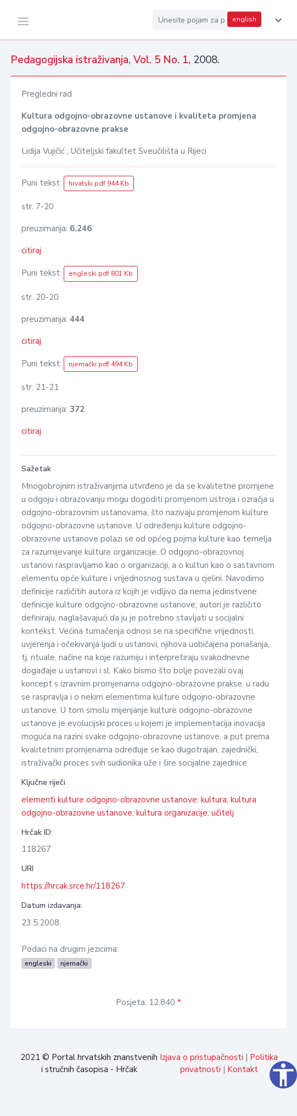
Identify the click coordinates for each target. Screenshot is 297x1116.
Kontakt (242, 1069)
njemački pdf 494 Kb (101, 364)
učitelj (222, 812)
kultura (214, 799)
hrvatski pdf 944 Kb (99, 183)
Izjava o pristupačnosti (201, 1057)
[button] (276, 20)
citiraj (31, 250)
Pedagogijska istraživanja (69, 60)
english (244, 19)
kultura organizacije (172, 812)
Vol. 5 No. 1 (160, 60)
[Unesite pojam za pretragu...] (189, 19)
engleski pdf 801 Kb (101, 273)
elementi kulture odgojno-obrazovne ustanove (109, 799)
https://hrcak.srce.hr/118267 (73, 885)
